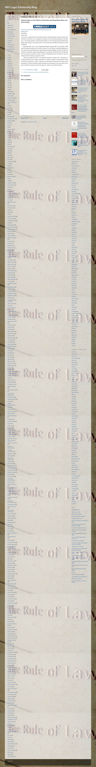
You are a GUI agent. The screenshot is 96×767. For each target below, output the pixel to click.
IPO (8, 127)
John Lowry (74, 431)
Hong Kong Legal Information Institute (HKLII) (80, 562)
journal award (10, 34)
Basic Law (26, 72)
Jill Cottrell (74, 424)
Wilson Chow (74, 335)
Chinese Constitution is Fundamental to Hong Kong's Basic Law (36, 29)
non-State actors (11, 599)
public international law (12, 640)
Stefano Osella (75, 311)
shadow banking (11, 696)
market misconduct (12, 573)
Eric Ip (73, 211)
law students (10, 556)
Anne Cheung (74, 369)
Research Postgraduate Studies (78, 516)
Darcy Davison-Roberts (76, 193)
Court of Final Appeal (12, 102)
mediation (10, 578)
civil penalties (10, 273)
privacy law (10, 621)
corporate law (11, 325)
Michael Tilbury (75, 467)
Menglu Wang (74, 264)
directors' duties (11, 363)
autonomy (10, 243)
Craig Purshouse (75, 189)
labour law (10, 526)
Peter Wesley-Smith (76, 476)
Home (45, 118)
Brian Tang (74, 185)
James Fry (74, 234)
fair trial (9, 423)
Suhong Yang (74, 315)
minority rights (11, 586)
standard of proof (11, 719)
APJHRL (9, 63)
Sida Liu (73, 305)
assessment (10, 241)
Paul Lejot (74, 473)
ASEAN (9, 66)
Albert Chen (74, 163)
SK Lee (73, 290)
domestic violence (11, 375)
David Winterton (75, 198)
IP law (9, 125)
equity (9, 407)
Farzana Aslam (75, 411)
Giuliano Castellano (76, 221)
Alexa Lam (74, 356)
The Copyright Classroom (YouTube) (79, 576)
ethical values (11, 409)
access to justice (11, 218)
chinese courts (11, 266)
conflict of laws (11, 303)
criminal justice (11, 333)
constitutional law (38, 72)
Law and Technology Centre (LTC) (79, 528)
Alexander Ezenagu (76, 358)
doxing (9, 377)
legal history (10, 563)
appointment (10, 25)
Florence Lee (74, 215)
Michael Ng (74, 270)
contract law (10, 317)
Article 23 (10, 68)
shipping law (10, 698)
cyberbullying (10, 348)
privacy (9, 619)
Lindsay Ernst (74, 452)
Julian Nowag (74, 247)
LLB (8, 138)
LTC (8, 144)
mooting (9, 590)
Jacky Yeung (74, 232)
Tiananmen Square (12, 193)
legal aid (9, 559)
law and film (10, 540)
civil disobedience (11, 270)
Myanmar (9, 157)
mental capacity (11, 584)
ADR (8, 59)
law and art (10, 531)
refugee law (10, 648)
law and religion (11, 546)
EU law (9, 108)
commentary (10, 32)
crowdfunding (10, 342)
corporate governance (12, 321)
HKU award (10, 19)
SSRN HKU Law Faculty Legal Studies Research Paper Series (79, 549)
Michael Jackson (75, 268)
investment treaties (12, 506)
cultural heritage (11, 346)
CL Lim (73, 377)
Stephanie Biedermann (76, 313)
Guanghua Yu (74, 223)
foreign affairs (11, 440)
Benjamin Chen (75, 183)
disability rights (11, 365)
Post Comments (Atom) (32, 122)
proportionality (11, 634)
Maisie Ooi (74, 454)
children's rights (11, 264)
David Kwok (74, 196)
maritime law (10, 571)
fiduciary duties (11, 430)
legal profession (11, 565)
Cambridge (10, 91)
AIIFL (8, 61)
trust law (9, 748)
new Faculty (10, 38)
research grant (11, 47)
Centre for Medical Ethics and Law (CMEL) (79, 534)
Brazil (9, 78)
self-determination (12, 684)
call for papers (11, 260)
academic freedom (12, 216)
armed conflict (11, 235)
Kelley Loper (74, 446)
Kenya (9, 133)
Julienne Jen (74, 249)
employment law (11, 384)
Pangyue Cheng (75, 275)
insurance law (10, 482)
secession (10, 680)
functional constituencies (11, 450)
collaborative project (12, 283)
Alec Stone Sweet (75, 166)
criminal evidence (11, 331)
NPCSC (9, 159)
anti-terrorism (11, 231)
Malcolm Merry (75, 456)
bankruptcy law (11, 247)
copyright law (10, 319)
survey (9, 727)
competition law (11, 295)
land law (9, 528)
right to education (11, 667)
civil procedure (11, 275)
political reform (11, 617)
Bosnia (9, 76)
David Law (74, 396)
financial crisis (10, 432)
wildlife (9, 754)
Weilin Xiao (74, 330)
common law (10, 289)
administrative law (12, 220)
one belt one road (11, 603)
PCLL (9, 165)
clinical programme (12, 29)
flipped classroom (11, 438)
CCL (8, 81)
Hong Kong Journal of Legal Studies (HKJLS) (79, 552)
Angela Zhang (75, 362)
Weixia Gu (74, 332)
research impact (11, 49)
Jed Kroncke (74, 238)
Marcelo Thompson (76, 458)
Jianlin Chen (74, 422)
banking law (10, 245)
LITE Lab (73, 572)
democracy (10, 357)
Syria (9, 189)
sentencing (10, 686)
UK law (9, 195)
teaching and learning (12, 731)
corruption (10, 327)
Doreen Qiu (74, 401)
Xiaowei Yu (74, 337)
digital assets (10, 361)
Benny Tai (74, 375)
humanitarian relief (12, 468)
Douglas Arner (75, 200)
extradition (10, 419)
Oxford (9, 163)
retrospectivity (11, 663)
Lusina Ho (74, 260)
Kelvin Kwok (74, 251)
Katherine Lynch (75, 441)
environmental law (12, 399)
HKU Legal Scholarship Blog (21, 7)
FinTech (9, 110)
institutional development (10, 479)
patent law (10, 608)
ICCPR (9, 123)
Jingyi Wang (74, 426)
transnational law (11, 743)
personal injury (11, 613)
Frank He (73, 217)
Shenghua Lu (74, 300)
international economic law (13, 497)
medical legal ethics (12, 580)
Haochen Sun (74, 228)
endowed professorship (13, 390)
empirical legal (11, 382)
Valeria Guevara (75, 326)
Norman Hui (74, 273)
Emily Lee (74, 208)
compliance (10, 297)
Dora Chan (74, 399)
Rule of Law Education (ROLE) (78, 574)
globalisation (10, 455)
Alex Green (74, 352)
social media (10, 708)
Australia (9, 72)
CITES (9, 85)
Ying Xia (73, 341)
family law (10, 425)
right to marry (10, 671)
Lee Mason (74, 450)
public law (10, 643)
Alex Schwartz (75, 354)
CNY (8, 89)
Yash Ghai (74, 501)
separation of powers (12, 688)
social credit (10, 703)
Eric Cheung (74, 403)
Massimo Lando (75, 461)
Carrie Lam (10, 95)
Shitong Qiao (74, 303)
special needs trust (12, 717)
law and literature (11, 542)
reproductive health (12, 652)
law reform (10, 554)
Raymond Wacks (75, 478)
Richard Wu (74, 482)
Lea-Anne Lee (74, 258)
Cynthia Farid (74, 388)
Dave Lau (74, 394)
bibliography (10, 250)
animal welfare (11, 225)
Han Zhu (73, 226)
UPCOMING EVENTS (76, 510)
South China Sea (11, 185)
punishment (10, 646)
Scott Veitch (74, 294)
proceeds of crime (11, 629)
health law (10, 461)
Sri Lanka (9, 187)
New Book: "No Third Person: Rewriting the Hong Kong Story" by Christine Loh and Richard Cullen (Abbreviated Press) (80, 108)
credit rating (10, 329)
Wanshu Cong (74, 495)
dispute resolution (11, 371)
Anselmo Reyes (75, 371)
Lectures (9, 148)
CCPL (9, 83)
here (50, 65)
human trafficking (11, 465)
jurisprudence (10, 522)
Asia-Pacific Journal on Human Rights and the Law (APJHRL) (79, 543)
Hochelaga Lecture (11, 118)
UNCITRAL (10, 198)
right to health (11, 669)
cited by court (10, 27)
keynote (9, 524)
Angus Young (74, 176)
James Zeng (74, 236)
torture (9, 737)
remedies (9, 650)
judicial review (11, 518)
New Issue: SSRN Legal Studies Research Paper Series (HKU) (81, 117)
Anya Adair (74, 178)
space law (10, 715)
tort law (9, 735)
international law (11, 504)
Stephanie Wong (75, 488)
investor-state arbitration (11, 510)
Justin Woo (74, 437)
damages (9, 350)
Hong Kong (10, 121)
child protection (11, 262)
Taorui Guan (74, 320)
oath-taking (10, 601)
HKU (8, 114)
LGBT (9, 135)
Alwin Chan (74, 172)
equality (9, 401)
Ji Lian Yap (74, 420)
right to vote (10, 676)
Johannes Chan (75, 429)
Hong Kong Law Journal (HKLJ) (78, 540)
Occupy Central (11, 161)
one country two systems (11, 605)
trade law (10, 739)
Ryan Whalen (74, 288)
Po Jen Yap (74, 281)
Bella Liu (73, 181)
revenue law (10, 665)
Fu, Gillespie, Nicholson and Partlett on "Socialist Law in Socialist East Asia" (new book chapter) (83, 98)
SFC (8, 178)
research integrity (11, 661)
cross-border (10, 340)
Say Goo (73, 292)
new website (10, 596)
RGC (8, 170)
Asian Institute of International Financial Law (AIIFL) (78, 524)
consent (9, 305)
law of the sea (11, 552)
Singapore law (11, 183)
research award (11, 44)
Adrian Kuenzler (75, 161)
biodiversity (10, 254)
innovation (10, 474)
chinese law (31, 72)
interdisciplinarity (11, 488)
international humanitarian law (11, 501)
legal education (11, 561)
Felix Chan (74, 213)
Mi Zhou (73, 463)
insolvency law (11, 476)
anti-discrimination (12, 227)
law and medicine (11, 544)
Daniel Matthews (75, 392)
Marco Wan (74, 262)
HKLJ (8, 112)
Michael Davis (74, 465)
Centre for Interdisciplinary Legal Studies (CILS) (79, 537)
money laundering (11, 588)
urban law (10, 752)
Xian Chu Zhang (75, 497)
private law (10, 627)
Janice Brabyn (74, 418)
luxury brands (10, 569)
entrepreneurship (11, 397)
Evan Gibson (74, 407)
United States (11, 208)
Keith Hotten (74, 444)
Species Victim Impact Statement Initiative (79, 581)
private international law (12, 624)
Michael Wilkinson (75, 469)
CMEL (9, 87)
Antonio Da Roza (75, 373)
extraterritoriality (11, 421)
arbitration (10, 233)
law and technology (12, 548)
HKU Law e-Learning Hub (77, 578)
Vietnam (9, 212)
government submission (10, 458)
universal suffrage (11, 750)
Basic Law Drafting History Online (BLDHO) (79, 569)
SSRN (9, 180)
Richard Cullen (24, 31)
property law (10, 631)
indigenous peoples (12, 472)
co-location (10, 281)
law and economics (12, 536)
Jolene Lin (74, 433)
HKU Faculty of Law (76, 512)
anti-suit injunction (12, 229)
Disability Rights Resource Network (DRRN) (79, 558)
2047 (9, 57)
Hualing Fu (74, 230)
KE (8, 21)
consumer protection (12, 311)
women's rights (11, 756)
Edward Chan (74, 204)
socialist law (10, 711)
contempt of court (12, 315)
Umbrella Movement (12, 202)
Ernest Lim (74, 405)
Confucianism (10, 100)
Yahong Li (74, 339)
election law (10, 380)
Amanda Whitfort (75, 174)
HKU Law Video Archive (76, 514)
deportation (10, 359)
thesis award (10, 51)
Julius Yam (74, 435)
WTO (9, 214)
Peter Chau (74, 279)
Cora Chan (74, 187)
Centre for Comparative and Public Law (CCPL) (80, 521)
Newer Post (24, 118)
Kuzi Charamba (75, 448)
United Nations (11, 205)
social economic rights (12, 705)
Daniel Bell (74, 191)
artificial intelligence (12, 237)
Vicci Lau (73, 328)
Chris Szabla (74, 384)
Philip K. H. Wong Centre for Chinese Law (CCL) (79, 530)
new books (10, 40)
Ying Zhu (73, 343)
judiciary (9, 520)
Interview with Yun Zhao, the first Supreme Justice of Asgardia (83, 73)
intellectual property (12, 484)
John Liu (73, 245)
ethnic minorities (11, 411)
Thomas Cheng (75, 322)
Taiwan (9, 191)
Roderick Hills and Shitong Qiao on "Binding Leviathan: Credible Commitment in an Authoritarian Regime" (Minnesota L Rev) (80, 126)
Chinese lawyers (11, 98)
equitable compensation (11, 404)
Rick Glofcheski (75, 484)
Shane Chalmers (75, 298)
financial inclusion (11, 434)
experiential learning (12, 415)
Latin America (10, 146)
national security (11, 36)
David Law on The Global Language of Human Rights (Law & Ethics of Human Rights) (83, 135)
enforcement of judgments (11, 394)
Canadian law (10, 93)
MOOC (9, 153)
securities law (10, 682)
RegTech (9, 174)
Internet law (10, 129)
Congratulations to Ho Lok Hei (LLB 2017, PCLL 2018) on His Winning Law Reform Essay (83, 82)
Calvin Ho (74, 379)
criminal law (10, 335)
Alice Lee (73, 170)
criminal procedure (11, 338)
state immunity (11, 721)
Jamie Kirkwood (75, 416)
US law (9, 200)
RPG (8, 23)
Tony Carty (74, 493)
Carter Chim (74, 381)
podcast (9, 42)
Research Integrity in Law (77, 518)
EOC (8, 106)
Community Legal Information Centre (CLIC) (80, 565)
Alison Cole (74, 360)
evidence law (10, 413)
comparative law (11, 293)
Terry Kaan (74, 491)
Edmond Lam (74, 202)
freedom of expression (12, 443)
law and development (12, 533)
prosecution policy (11, 636)
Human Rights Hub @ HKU (77, 555)
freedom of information (10, 447)
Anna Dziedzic (75, 364)
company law (10, 291)
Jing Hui (73, 243)
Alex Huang (74, 168)
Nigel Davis (74, 471)
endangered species (12, 386)
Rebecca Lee (74, 285)
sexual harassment (12, 692)
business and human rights (12, 257)
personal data (11, 611)
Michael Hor (74, 266)
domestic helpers (11, 373)
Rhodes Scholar (11, 176)
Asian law (10, 70)
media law (10, 576)
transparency (10, 746)
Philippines (10, 168)
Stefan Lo (74, 309)
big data (9, 252)
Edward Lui (74, 206)
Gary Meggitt (74, 219)
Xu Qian (73, 499)
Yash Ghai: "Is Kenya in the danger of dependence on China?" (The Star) (83, 152)
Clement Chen (75, 386)
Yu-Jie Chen (74, 503)
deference (10, 355)
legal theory (10, 567)
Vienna (9, 210)
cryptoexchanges (11, 344)
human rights (10, 463)
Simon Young (74, 307)
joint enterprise (11, 513)
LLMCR (9, 140)
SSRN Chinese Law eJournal (77, 546)
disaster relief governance (11, 368)
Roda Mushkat (75, 486)
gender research (11, 453)
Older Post (65, 118)
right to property (11, 673)
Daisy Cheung (74, 390)
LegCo (9, 150)
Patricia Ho (74, 277)
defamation (10, 353)
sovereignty (10, 713)
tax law (9, 729)
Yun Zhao (74, 345)
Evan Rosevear (75, 409)
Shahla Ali (74, 296)
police (9, 615)
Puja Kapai (74, 283)
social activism (11, 701)
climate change (11, 277)
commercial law (11, 287)
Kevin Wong (74, 255)
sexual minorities (11, 694)
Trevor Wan (74, 324)
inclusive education (12, 470)
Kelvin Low (74, 253)
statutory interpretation (11, 724)
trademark (10, 741)
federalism (10, 428)
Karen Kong (74, 439)
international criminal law (12, 494)
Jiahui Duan (74, 240)
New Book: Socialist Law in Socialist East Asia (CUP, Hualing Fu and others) (83, 90)
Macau (9, 155)
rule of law (10, 678)
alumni (9, 223)
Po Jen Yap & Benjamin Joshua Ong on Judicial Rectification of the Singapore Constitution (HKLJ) (83, 144)
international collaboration (10, 490)
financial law (10, 436)
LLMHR (9, 142)
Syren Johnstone (75, 317)
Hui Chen (73, 414)
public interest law (12, 638)
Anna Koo (74, 367)
